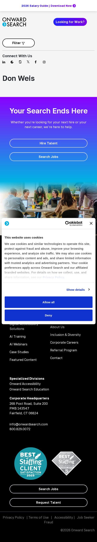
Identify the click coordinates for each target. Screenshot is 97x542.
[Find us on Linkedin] (4, 62)
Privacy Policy (13, 517)
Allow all (48, 302)
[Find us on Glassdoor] (20, 62)
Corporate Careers (64, 342)
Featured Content (23, 360)
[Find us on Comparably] (12, 62)
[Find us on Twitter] (28, 62)
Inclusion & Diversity (65, 335)
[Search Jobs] (48, 156)
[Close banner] (91, 223)
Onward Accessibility (25, 384)
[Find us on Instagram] (44, 62)
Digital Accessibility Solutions (24, 326)
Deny (48, 315)
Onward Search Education (29, 389)
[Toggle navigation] (92, 21)
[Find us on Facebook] (36, 62)
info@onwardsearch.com (29, 424)
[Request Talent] (48, 502)
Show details (75, 289)
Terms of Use (38, 517)
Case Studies (19, 352)
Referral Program (63, 350)
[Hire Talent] (48, 143)
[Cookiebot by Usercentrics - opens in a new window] (65, 223)
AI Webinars (18, 344)
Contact (56, 358)
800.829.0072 (20, 429)
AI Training (18, 336)
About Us (57, 327)
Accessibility (63, 517)
